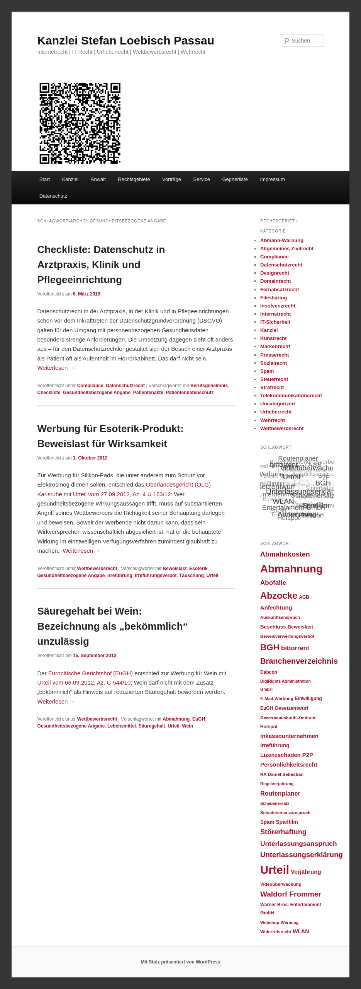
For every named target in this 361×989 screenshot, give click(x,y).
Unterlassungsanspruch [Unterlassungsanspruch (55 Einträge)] (298, 843)
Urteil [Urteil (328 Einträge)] (274, 869)
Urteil (213, 575)
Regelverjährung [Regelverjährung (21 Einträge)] (277, 783)
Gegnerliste (234, 179)
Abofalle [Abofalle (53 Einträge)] (273, 582)
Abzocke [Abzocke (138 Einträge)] (278, 596)
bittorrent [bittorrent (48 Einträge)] (295, 647)
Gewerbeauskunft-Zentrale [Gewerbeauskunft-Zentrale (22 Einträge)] (287, 717)
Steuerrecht (274, 379)
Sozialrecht (273, 363)
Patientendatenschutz (190, 392)
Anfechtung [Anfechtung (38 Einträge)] (276, 608)
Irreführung (119, 575)
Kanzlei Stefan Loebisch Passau (125, 40)
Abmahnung (176, 719)
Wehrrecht (272, 420)
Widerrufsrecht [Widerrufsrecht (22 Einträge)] (275, 931)
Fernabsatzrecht (279, 289)
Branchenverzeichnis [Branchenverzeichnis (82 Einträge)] (299, 661)
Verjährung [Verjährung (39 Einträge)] (306, 871)
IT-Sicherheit (275, 322)
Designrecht (274, 273)
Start (44, 179)
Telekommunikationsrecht (291, 395)
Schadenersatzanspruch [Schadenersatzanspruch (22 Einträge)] (285, 812)
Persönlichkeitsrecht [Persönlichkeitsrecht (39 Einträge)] (288, 764)
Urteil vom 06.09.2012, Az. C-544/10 (84, 682)
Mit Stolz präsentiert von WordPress (180, 962)
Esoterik (198, 568)
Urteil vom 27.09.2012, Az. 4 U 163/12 (122, 494)
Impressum (272, 179)
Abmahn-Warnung (281, 240)
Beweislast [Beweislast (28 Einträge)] (300, 627)
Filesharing (273, 298)
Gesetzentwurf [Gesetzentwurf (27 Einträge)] (291, 708)
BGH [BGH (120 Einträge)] (270, 647)
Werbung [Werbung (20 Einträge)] (289, 922)
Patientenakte (148, 392)
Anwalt (98, 179)
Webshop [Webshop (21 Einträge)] (269, 922)
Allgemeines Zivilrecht (287, 248)
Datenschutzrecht (125, 385)
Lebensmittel (121, 726)
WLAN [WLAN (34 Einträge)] (301, 931)
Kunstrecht (273, 338)
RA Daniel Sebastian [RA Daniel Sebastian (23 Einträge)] (281, 774)
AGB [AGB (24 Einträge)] (304, 597)
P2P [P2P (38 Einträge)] (307, 755)
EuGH (198, 719)
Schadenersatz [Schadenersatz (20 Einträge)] (274, 803)
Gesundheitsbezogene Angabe (97, 392)
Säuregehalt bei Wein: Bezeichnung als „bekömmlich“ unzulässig (112, 626)
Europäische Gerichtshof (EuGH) (90, 673)
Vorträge (171, 179)
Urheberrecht (276, 412)
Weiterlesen (56, 367)
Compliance (90, 385)
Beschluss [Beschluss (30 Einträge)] (273, 627)
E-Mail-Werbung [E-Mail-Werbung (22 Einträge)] (276, 698)
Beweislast (174, 568)
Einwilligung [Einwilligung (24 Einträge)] (308, 698)
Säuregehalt (152, 726)
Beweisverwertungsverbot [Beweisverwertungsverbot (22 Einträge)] (287, 636)
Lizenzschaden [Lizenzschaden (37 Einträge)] (280, 755)
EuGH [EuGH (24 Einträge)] (266, 708)
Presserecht (274, 355)
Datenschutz (53, 196)
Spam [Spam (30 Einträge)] (267, 822)
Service (201, 179)
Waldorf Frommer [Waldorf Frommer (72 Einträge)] (290, 894)
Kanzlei (70, 179)
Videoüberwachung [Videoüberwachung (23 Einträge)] (281, 884)
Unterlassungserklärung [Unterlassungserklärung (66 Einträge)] (301, 855)
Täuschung (191, 575)
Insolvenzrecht (277, 306)
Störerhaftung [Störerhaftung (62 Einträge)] (283, 832)
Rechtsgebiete (134, 179)
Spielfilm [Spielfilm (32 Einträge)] (287, 822)
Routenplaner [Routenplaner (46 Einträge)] (280, 793)
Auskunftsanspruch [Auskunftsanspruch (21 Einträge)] (280, 617)
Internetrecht (275, 314)
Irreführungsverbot (155, 575)
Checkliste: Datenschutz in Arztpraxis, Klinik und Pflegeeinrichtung (101, 264)
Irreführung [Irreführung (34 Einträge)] (275, 745)
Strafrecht (272, 387)
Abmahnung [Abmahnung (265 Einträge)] (291, 569)
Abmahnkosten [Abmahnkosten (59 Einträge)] (285, 554)
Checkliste (49, 392)
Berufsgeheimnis (209, 385)
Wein (187, 726)
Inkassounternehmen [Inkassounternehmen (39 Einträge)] (289, 736)
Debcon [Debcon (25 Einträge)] (268, 672)
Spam (267, 371)
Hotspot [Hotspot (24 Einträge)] (269, 726)
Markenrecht (275, 346)
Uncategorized (277, 404)
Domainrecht (275, 281)
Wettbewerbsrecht (97, 568)
